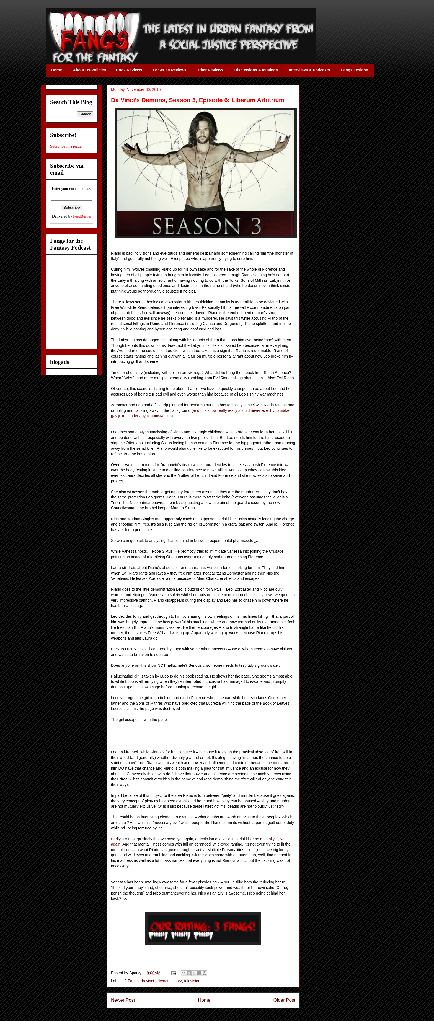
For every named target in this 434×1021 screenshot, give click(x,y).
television (192, 981)
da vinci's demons (156, 981)
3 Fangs (132, 981)
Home (204, 1000)
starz (178, 981)
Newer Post (123, 1000)
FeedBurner (82, 216)
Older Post (284, 1000)
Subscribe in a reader (66, 146)
